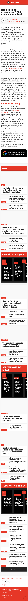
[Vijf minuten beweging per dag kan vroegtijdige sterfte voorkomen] (14, 333)
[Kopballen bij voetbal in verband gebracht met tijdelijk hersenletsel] (14, 179)
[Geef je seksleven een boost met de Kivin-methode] (5, 426)
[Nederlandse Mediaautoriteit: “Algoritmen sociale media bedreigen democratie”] (5, 467)
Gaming (3, 558)
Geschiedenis (5, 551)
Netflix (16, 378)
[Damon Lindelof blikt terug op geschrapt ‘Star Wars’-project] (5, 239)
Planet (12, 578)
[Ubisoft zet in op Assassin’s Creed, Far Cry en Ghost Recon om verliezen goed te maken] (14, 218)
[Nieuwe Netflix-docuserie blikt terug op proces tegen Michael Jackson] (18, 376)
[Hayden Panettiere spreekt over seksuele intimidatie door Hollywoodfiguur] (14, 292)
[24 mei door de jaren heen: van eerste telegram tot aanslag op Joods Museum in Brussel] (5, 544)
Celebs (3, 202)
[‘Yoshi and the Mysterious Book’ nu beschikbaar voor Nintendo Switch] (5, 555)
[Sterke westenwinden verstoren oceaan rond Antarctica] (14, 407)
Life (3, 444)
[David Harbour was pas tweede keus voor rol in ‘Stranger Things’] (5, 562)
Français (4, 584)
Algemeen (4, 224)
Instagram (4, 472)
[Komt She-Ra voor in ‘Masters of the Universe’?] (5, 477)
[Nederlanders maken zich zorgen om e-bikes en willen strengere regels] (5, 206)
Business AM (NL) (6, 591)
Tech (3, 463)
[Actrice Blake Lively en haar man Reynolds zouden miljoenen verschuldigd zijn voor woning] (5, 197)
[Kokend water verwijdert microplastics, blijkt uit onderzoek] (5, 321)
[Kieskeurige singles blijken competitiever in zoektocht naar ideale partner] (14, 438)
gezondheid (5, 324)
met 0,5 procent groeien (16, 68)
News (3, 185)
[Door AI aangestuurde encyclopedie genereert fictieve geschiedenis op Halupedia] (5, 527)
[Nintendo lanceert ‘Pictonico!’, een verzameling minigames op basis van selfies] (5, 459)
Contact (4, 597)
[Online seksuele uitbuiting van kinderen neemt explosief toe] (5, 535)
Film (3, 480)
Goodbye (4, 592)
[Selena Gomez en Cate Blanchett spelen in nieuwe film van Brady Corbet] (5, 359)
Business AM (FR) (17, 591)
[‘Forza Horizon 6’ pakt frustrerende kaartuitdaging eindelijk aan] (5, 312)
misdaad (4, 541)
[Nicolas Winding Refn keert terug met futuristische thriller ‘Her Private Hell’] (5, 518)
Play (7, 578)
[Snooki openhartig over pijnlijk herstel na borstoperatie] (5, 352)
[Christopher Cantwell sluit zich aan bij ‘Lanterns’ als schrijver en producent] (5, 246)
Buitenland (5, 209)
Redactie (14, 19)
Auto (3, 317)
